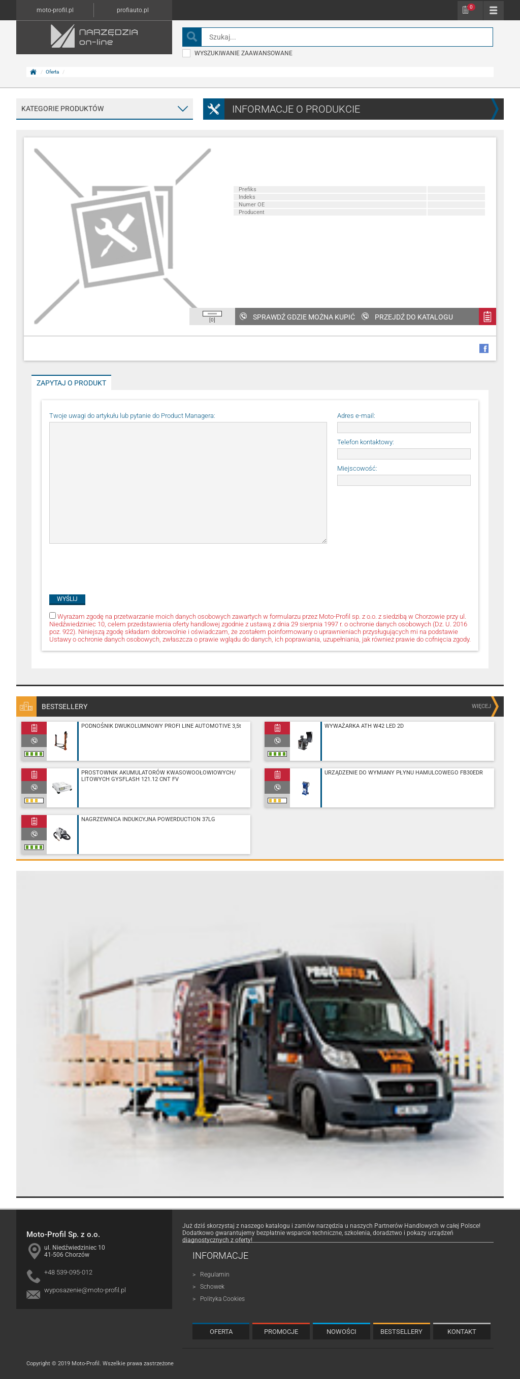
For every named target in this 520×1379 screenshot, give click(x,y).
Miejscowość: (357, 468)
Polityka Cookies (222, 1298)
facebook (484, 348)
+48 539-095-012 (68, 1272)
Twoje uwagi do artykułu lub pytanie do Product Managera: (132, 415)
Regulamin (215, 1274)
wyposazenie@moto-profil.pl (85, 1290)
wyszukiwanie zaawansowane (237, 53)
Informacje (220, 1255)
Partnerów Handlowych (406, 1225)
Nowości (341, 1331)
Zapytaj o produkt (71, 383)
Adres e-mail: (356, 415)
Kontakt (461, 1331)
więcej (481, 706)
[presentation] (126, 564)
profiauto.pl (133, 10)
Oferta (52, 72)
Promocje (281, 1331)
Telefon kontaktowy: (365, 442)
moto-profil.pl (55, 10)
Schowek (471, 7)
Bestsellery (401, 1331)
